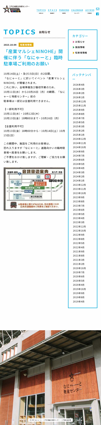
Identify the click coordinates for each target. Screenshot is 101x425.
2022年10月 (79, 230)
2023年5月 (79, 214)
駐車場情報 (81, 52)
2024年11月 (79, 143)
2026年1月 (79, 97)
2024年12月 (79, 138)
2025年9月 (79, 109)
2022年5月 (79, 243)
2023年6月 (79, 209)
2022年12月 (79, 226)
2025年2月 (79, 130)
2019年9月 (79, 293)
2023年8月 (79, 201)
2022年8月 (79, 239)
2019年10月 (79, 289)
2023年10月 (79, 193)
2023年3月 (79, 222)
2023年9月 (79, 197)
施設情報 (80, 47)
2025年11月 (79, 105)
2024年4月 (79, 168)
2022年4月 (79, 247)
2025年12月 (79, 101)
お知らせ (80, 41)
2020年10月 (79, 268)
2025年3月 (79, 126)
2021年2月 (79, 263)
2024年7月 (79, 155)
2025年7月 (79, 118)
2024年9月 (79, 151)
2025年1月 (79, 134)
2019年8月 (79, 297)
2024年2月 (79, 176)
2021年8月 (79, 255)
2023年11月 (79, 188)
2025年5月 (79, 122)
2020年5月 (79, 280)
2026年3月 (79, 88)
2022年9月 (79, 234)
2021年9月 (79, 251)
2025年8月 (79, 113)
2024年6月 (79, 159)
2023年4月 (79, 218)
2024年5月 (79, 164)
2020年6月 (79, 276)
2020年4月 (79, 284)
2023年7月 (79, 205)
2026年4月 (79, 84)
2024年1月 (79, 180)
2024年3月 (79, 172)
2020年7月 (79, 272)
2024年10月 (79, 147)
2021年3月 (79, 259)
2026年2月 (79, 93)
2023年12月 (79, 184)
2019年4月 (79, 301)
